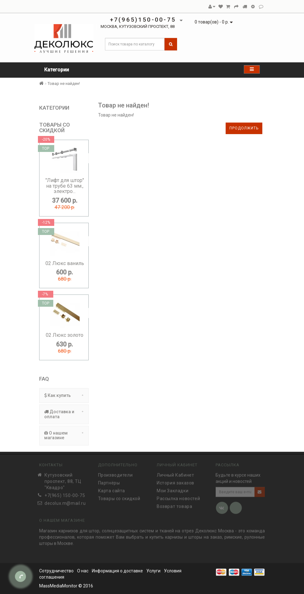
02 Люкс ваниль (64, 263)
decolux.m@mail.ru (65, 501)
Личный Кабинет (175, 473)
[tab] (63, 395)
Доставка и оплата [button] (64, 414)
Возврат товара (174, 504)
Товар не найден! (64, 83)
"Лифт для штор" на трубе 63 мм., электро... (64, 185)
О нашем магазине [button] (64, 435)
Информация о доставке (117, 570)
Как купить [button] (64, 395)
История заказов (175, 480)
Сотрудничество (56, 570)
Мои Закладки (172, 488)
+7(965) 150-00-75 (65, 493)
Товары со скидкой (119, 496)
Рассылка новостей (178, 496)
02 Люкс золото (64, 335)
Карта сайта (111, 488)
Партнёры (109, 480)
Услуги (153, 570)
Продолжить (244, 128)
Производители (115, 473)
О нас (82, 570)
